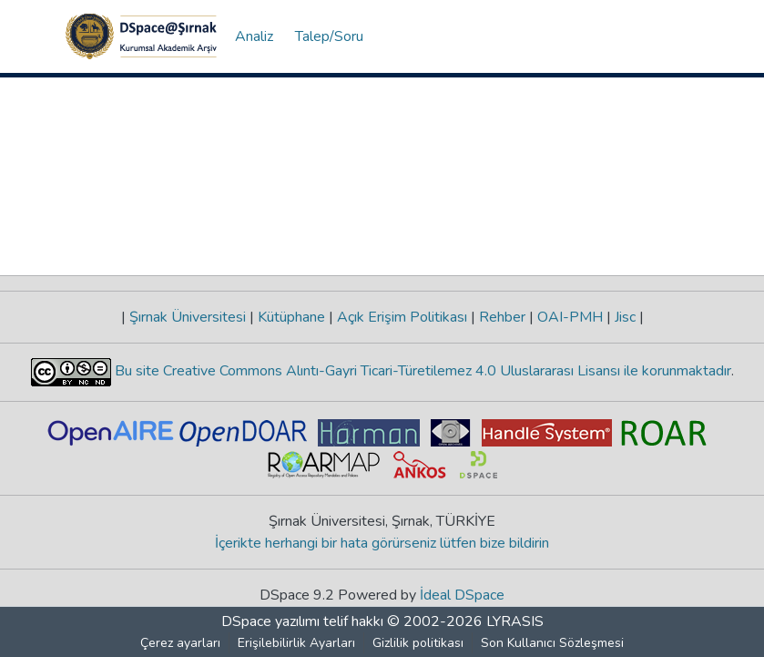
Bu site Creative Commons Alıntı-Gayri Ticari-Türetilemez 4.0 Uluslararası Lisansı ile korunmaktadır (421, 371)
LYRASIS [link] (515, 621)
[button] (141, 36)
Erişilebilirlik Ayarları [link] (296, 643)
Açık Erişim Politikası (402, 317)
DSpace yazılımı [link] (270, 621)
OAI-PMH (570, 317)
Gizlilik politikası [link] (417, 643)
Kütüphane (291, 317)
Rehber (502, 317)
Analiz (254, 36)
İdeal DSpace (462, 595)
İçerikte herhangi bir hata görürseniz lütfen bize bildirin (382, 543)
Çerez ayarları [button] (180, 643)
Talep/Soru (329, 36)
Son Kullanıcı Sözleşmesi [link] (552, 643)
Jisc (625, 317)
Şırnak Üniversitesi (188, 317)
